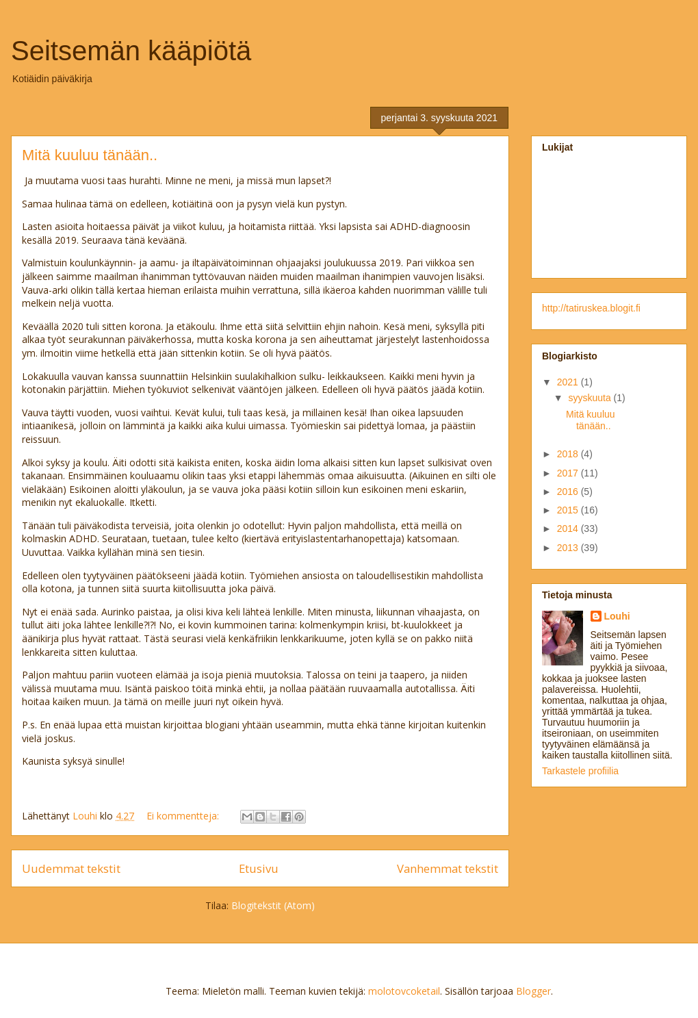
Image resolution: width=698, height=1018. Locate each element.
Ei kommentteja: (184, 815)
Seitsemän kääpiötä (131, 51)
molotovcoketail (404, 990)
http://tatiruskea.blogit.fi (591, 308)
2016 (569, 491)
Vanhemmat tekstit (447, 868)
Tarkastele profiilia (580, 770)
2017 (569, 473)
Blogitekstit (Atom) (273, 905)
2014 (569, 528)
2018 (569, 453)
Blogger (533, 990)
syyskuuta (590, 397)
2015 (569, 510)
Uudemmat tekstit (71, 868)
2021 (569, 382)
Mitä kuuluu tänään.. (89, 155)
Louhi (617, 616)
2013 (569, 547)
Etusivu (259, 868)
